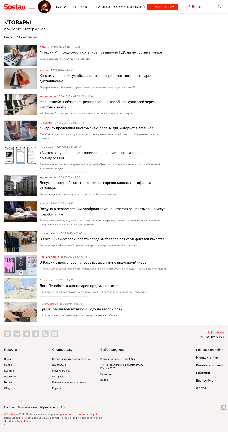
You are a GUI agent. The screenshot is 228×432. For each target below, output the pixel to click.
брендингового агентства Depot (78, 414)
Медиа (8, 365)
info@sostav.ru (215, 332)
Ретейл (45, 47)
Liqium (27, 421)
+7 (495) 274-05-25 (212, 336)
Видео (104, 379)
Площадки (47, 122)
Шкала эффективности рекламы (71, 359)
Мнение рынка (61, 370)
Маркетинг (10, 376)
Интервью (58, 376)
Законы (45, 70)
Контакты (9, 407)
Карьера (57, 388)
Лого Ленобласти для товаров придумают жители (80, 285)
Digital (7, 359)
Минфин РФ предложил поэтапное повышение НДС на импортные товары (101, 52)
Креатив (9, 370)
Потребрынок (49, 233)
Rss (63, 407)
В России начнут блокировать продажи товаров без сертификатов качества (102, 238)
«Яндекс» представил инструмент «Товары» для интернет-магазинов (96, 127)
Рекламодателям (27, 407)
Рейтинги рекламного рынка (69, 382)
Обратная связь (49, 407)
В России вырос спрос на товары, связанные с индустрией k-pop (93, 262)
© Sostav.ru (11, 414)
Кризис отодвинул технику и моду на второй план (81, 309)
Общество (10, 388)
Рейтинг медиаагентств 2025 (117, 359)
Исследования (50, 256)
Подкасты (106, 374)
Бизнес (45, 280)
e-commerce (48, 96)
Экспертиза (59, 365)
